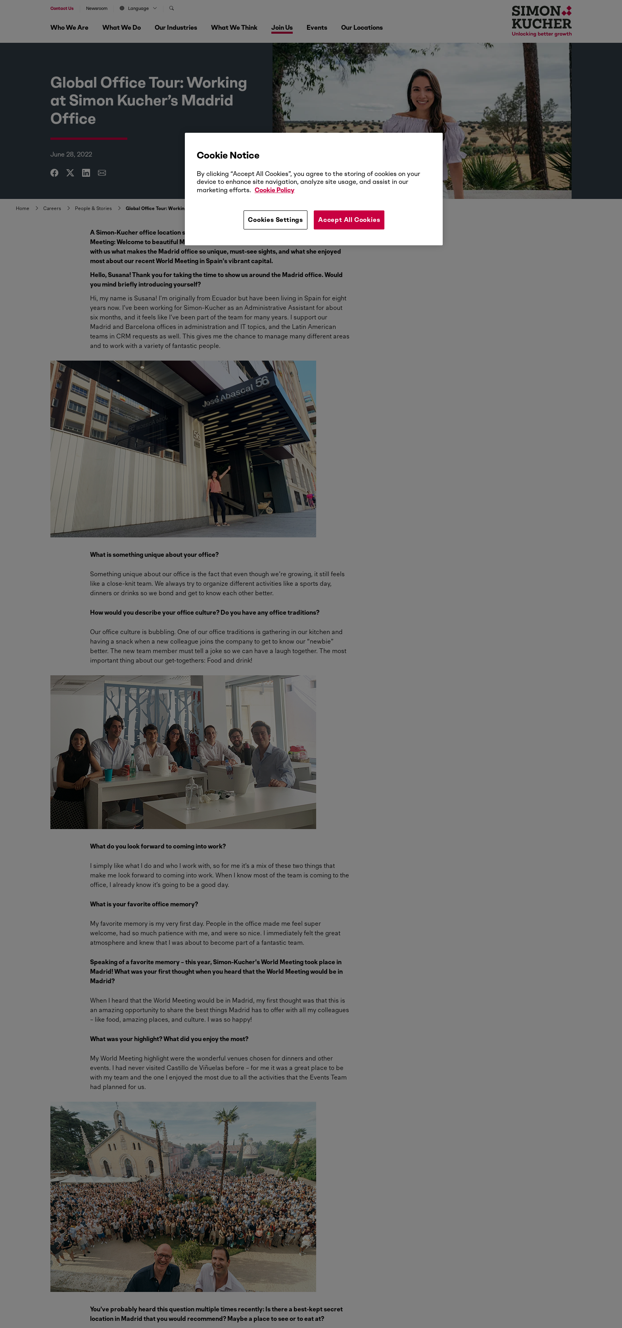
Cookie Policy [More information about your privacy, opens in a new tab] (274, 190)
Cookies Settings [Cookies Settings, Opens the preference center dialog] (275, 220)
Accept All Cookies (349, 220)
